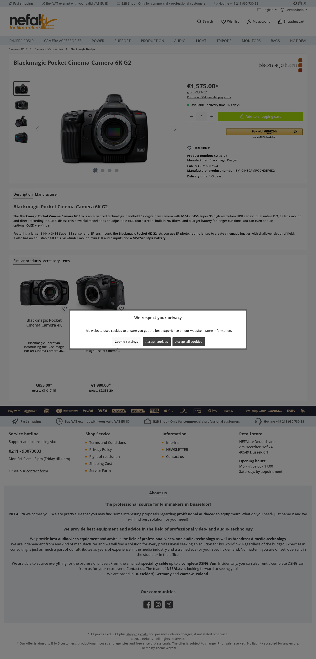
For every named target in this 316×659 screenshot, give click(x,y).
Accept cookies (156, 341)
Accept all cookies (188, 341)
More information (218, 331)
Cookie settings (126, 341)
